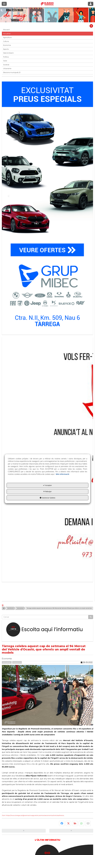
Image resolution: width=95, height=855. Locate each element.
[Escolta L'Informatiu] (47, 548)
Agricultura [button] (7, 37)
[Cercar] (90, 536)
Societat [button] (6, 65)
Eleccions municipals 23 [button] (11, 72)
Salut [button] (5, 61)
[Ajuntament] (24, 814)
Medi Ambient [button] (8, 53)
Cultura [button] (6, 41)
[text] (45, 536)
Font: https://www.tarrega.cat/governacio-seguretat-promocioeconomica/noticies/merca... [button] (33, 734)
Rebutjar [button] (47, 491)
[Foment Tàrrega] (70, 814)
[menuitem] (43, 839)
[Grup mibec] (47, 207)
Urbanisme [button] (7, 68)
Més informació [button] (62, 474)
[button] (91, 26)
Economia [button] (7, 45)
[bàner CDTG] (47, 418)
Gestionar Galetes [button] (47, 498)
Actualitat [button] (7, 34)
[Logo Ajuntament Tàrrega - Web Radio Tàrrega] (25, 833)
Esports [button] (6, 49)
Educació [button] (6, 30)
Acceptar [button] (47, 485)
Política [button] (6, 57)
